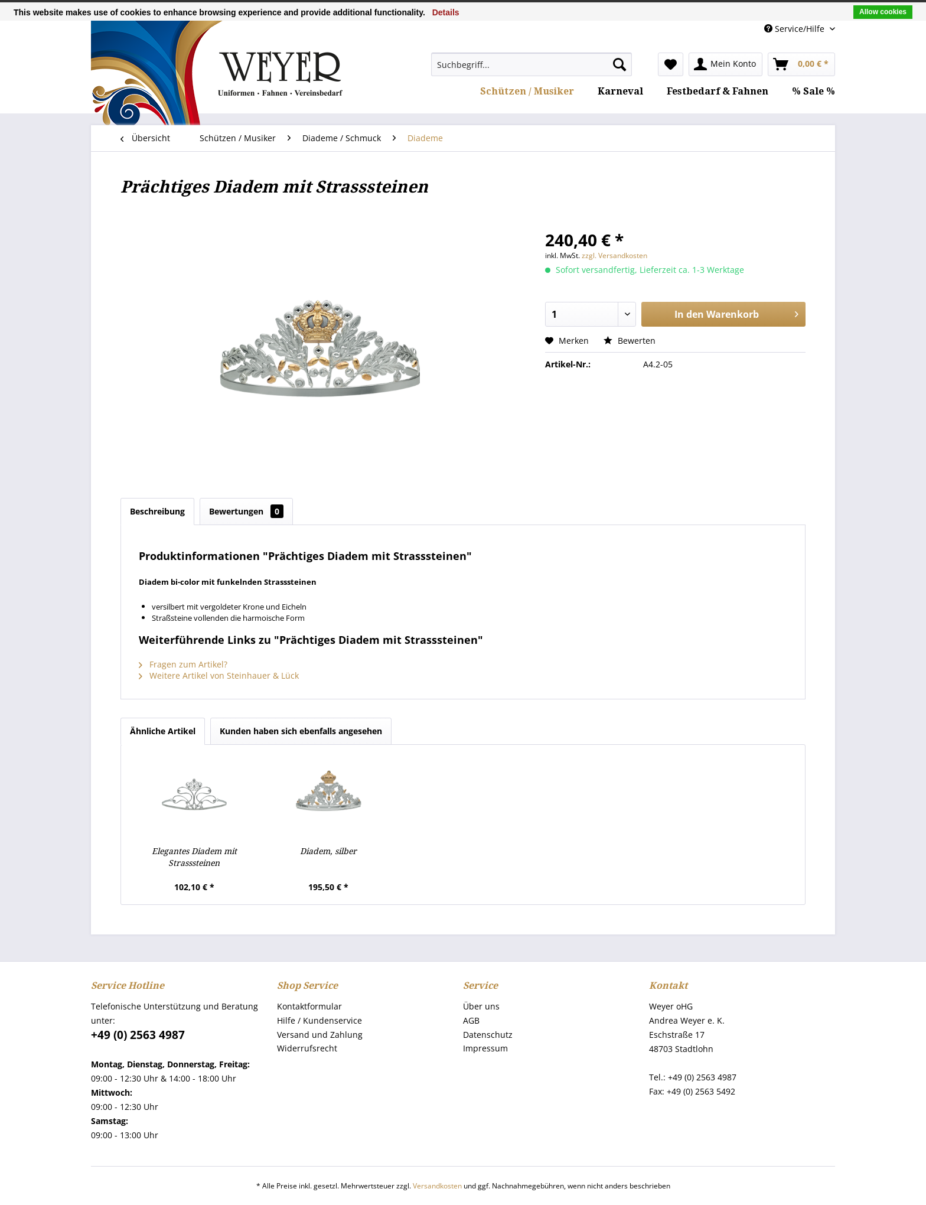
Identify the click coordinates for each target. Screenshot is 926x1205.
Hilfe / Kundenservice (319, 1020)
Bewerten (630, 340)
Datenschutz (488, 1034)
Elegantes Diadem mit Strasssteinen (194, 857)
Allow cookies (883, 12)
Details (445, 12)
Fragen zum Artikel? (183, 664)
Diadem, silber (328, 851)
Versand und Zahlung (320, 1034)
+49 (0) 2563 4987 (138, 1035)
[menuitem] (531, 64)
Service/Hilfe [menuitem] (795, 28)
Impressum (485, 1048)
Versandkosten (437, 1186)
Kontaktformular (309, 1006)
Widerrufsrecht (307, 1048)
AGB (471, 1020)
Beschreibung (157, 511)
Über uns (481, 1006)
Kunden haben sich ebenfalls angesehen (301, 731)
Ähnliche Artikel (162, 731)
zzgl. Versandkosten (614, 255)
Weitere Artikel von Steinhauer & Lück (219, 675)
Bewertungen (246, 511)
